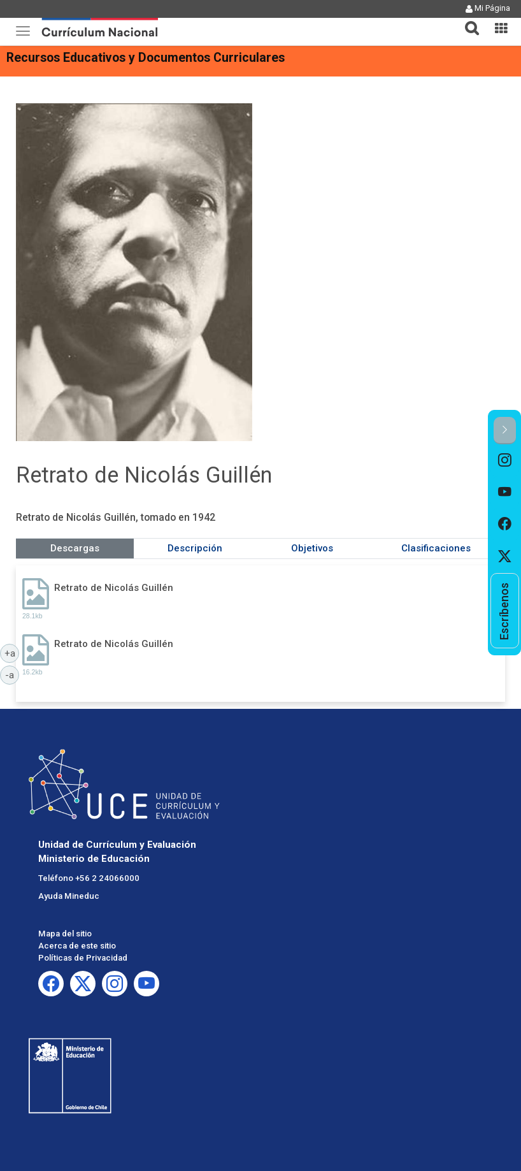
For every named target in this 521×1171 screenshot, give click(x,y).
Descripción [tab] (195, 548)
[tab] (467, 20)
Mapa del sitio (65, 933)
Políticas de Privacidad (82, 958)
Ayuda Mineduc (68, 896)
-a (12, 674)
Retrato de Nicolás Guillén (113, 587)
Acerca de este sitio (77, 945)
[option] (504, 460)
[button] (467, 20)
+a (12, 652)
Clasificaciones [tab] (436, 548)
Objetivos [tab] (312, 548)
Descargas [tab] (74, 548)
